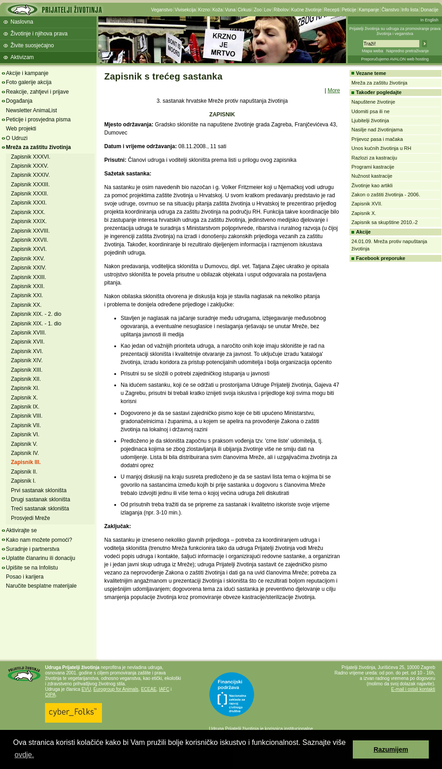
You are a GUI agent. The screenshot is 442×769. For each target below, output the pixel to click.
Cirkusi (245, 9)
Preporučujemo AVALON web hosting (395, 59)
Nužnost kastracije (371, 176)
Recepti (332, 9)
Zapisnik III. (26, 462)
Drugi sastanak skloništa (40, 499)
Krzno (204, 9)
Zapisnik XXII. (28, 286)
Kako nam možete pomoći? (39, 540)
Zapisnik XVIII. (28, 333)
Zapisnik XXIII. (28, 277)
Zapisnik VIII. (26, 416)
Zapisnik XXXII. (29, 193)
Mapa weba (372, 51)
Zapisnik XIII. (26, 370)
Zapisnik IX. (25, 407)
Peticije (349, 9)
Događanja (19, 101)
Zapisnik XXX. (28, 212)
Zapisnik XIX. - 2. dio (36, 314)
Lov (267, 9)
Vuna (230, 9)
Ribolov (281, 9)
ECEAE (149, 689)
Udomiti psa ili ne (370, 111)
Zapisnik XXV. (28, 258)
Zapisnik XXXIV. (30, 175)
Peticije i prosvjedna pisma (38, 119)
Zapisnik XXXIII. (30, 184)
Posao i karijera (25, 577)
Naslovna (21, 22)
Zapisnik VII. (26, 425)
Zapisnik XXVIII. (30, 231)
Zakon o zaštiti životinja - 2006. (385, 194)
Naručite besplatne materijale (41, 586)
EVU (86, 689)
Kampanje (369, 9)
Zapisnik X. (24, 397)
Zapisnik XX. (26, 305)
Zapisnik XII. (26, 379)
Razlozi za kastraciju (374, 157)
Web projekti (21, 128)
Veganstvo (162, 9)
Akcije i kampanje (27, 73)
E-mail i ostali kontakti (413, 689)
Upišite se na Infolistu (32, 567)
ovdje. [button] (24, 755)
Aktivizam (22, 57)
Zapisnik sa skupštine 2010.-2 (384, 222)
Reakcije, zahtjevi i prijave (37, 92)
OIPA (50, 694)
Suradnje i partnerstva (32, 549)
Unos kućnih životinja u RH (381, 148)
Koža (217, 9)
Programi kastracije (372, 167)
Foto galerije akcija (28, 82)
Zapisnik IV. (25, 453)
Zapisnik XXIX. (29, 221)
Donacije (429, 9)
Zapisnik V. (24, 444)
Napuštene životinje (373, 102)
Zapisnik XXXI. (29, 203)
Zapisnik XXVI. (29, 249)
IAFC (164, 689)
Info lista (409, 9)
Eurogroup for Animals (115, 689)
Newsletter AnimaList (31, 110)
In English (429, 20)
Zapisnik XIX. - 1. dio (36, 323)
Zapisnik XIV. (27, 360)
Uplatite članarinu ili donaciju (40, 558)
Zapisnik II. (24, 472)
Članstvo (390, 9)
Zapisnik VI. (25, 434)
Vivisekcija (185, 9)
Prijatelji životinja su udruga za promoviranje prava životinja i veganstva (395, 31)
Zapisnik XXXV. (29, 166)
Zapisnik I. (23, 481)
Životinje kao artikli (371, 185)
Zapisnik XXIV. (28, 268)
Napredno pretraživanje (407, 51)
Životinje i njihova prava (38, 33)
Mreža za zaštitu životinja (38, 147)
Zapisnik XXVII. (29, 240)
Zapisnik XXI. (27, 295)
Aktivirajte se (21, 530)
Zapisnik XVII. (28, 342)
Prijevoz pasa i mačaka (377, 139)
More (334, 90)
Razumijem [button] (391, 749)
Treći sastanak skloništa (40, 508)
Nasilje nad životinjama (377, 129)
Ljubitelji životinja (370, 120)
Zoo (258, 9)
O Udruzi (16, 138)
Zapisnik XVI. (27, 351)
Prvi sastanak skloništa (38, 490)
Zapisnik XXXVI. (31, 157)
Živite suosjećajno (32, 45)
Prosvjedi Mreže (30, 518)
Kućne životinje (306, 9)
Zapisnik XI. (25, 388)
